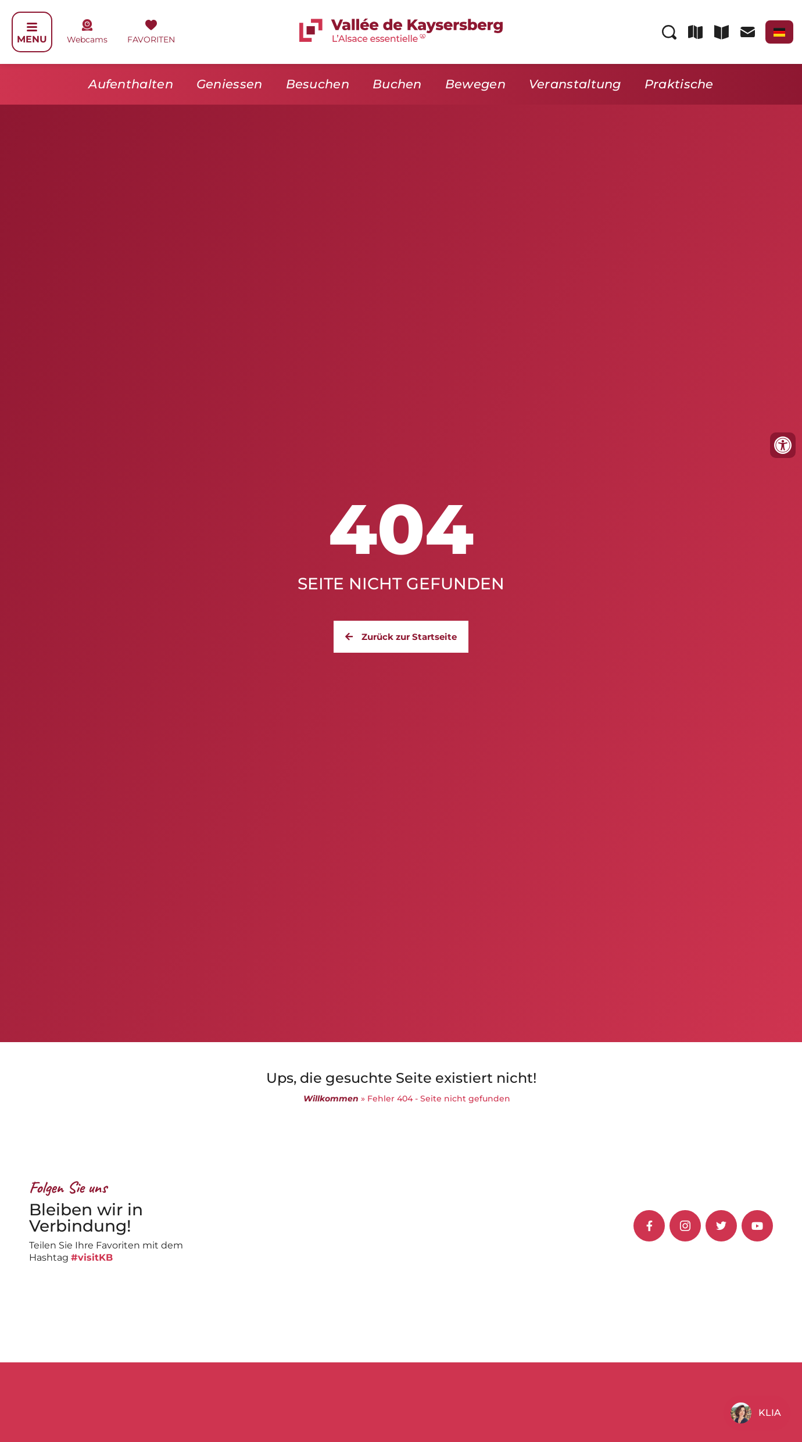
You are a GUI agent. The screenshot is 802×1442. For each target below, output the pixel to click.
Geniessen (229, 84)
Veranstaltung (575, 84)
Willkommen (331, 1098)
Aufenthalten (130, 84)
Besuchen (317, 84)
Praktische (679, 84)
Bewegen (475, 84)
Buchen (397, 84)
